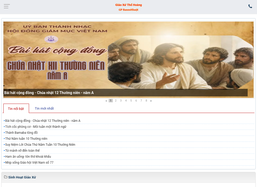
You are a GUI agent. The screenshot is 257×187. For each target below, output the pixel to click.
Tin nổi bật (16, 109)
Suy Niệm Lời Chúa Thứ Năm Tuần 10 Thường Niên (40, 144)
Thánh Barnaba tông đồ (21, 133)
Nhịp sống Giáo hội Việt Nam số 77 (29, 162)
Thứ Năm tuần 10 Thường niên (26, 139)
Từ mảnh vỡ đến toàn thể (22, 150)
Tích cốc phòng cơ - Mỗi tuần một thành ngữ (35, 127)
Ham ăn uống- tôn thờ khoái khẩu (28, 156)
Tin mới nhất (44, 108)
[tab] (16, 108)
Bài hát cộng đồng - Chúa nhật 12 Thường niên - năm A (49, 93)
